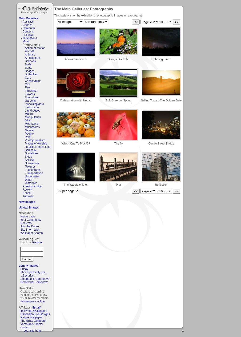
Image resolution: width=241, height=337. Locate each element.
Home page (27, 216)
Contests (28, 31)
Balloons (30, 61)
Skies (28, 156)
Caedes (35, 9)
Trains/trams (32, 170)
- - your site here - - (32, 330)
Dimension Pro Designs (35, 314)
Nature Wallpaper (31, 317)
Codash (25, 327)
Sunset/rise (32, 163)
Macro (29, 114)
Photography (31, 44)
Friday (24, 269)
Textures (30, 166)
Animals (30, 54)
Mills (28, 120)
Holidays (28, 34)
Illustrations (30, 38)
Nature (29, 130)
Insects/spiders (34, 104)
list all (36, 307)
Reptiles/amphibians (37, 146)
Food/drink (31, 97)
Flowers (30, 94)
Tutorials (28, 196)
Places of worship (36, 143)
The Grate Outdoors (33, 320)
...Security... (27, 275)
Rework (27, 189)
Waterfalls (31, 183)
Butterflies (31, 74)
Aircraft (29, 51)
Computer (29, 28)
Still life (29, 160)
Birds (28, 64)
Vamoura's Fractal (31, 324)
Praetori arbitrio (32, 186)
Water (28, 179)
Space (27, 193)
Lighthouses (32, 110)
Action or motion (35, 48)
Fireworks (31, 90)
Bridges (30, 71)
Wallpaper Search (31, 233)
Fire (27, 87)
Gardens (30, 100)
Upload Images (29, 207)
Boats (28, 67)
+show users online (32, 301)
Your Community (30, 219)
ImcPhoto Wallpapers (33, 311)
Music (26, 41)
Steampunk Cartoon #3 (34, 279)
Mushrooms (32, 127)
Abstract (28, 21)
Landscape (32, 107)
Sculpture (31, 150)
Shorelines (31, 153)
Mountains (31, 123)
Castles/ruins (33, 81)
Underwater (32, 176)
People (29, 133)
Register (37, 242)
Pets (28, 137)
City (27, 84)
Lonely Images (28, 265)
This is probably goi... (33, 272)
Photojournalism (35, 140)
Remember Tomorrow (34, 282)
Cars (28, 77)
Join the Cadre (29, 226)
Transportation (34, 173)
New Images (27, 202)
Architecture (32, 58)
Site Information (30, 229)
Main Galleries (28, 18)
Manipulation (33, 117)
